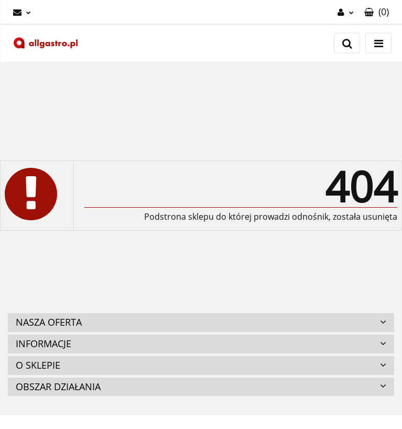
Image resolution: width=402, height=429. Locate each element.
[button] (376, 12)
